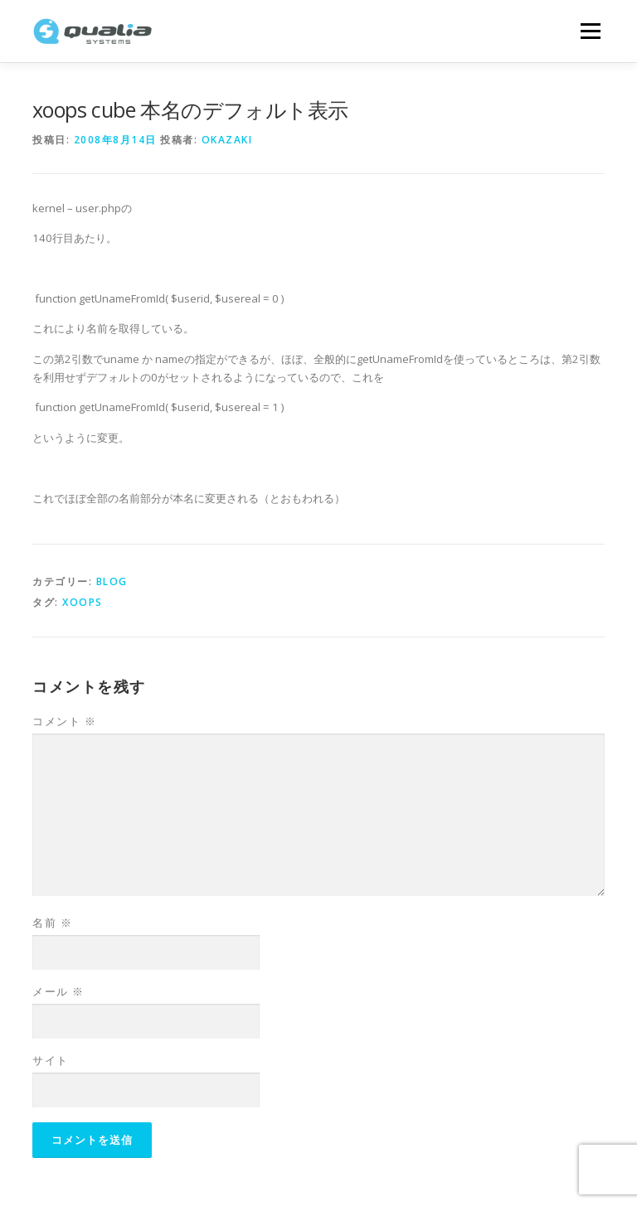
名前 (52, 922)
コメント (64, 721)
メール (58, 991)
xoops (82, 602)
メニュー (590, 30)
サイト (50, 1060)
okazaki (227, 140)
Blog (112, 581)
